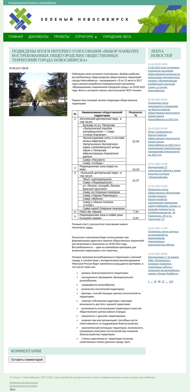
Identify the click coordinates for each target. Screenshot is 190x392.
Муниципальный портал (24, 382)
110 (171, 281)
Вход (12, 389)
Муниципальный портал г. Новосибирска (32, 2)
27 (163, 281)
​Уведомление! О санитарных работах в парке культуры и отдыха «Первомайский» (164, 172)
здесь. (89, 227)
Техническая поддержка (23, 386)
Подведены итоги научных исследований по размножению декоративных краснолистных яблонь (163, 238)
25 (155, 281)
